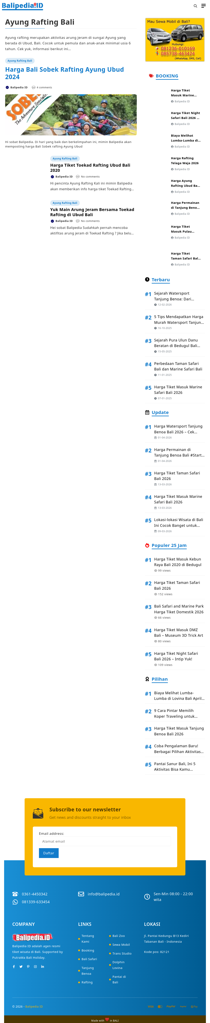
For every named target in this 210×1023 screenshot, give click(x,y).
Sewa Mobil (121, 944)
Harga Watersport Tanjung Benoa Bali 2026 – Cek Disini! (178, 432)
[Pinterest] (28, 966)
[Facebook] (13, 966)
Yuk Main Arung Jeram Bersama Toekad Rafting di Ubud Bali (92, 212)
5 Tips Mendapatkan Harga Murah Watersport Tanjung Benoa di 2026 (178, 322)
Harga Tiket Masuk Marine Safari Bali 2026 (183, 95)
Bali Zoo (118, 936)
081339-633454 (36, 901)
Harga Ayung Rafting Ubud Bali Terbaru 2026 (185, 186)
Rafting (87, 982)
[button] (195, 6)
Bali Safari (89, 959)
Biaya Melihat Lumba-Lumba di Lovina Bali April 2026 (178, 698)
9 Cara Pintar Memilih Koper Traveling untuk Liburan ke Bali (174, 716)
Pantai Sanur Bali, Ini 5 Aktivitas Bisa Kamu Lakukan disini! (175, 769)
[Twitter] (21, 966)
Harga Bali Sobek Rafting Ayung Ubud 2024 (64, 73)
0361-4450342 (35, 894)
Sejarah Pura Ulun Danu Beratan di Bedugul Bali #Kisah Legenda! (176, 346)
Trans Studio (121, 953)
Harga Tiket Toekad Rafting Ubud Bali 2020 (90, 167)
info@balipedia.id (104, 894)
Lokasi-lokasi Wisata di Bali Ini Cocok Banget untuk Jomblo (178, 525)
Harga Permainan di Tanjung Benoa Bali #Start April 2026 (178, 455)
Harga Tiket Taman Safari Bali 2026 (185, 258)
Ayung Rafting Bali (20, 60)
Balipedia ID (34, 1006)
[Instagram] (35, 966)
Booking (88, 950)
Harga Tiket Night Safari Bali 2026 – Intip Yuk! (185, 118)
